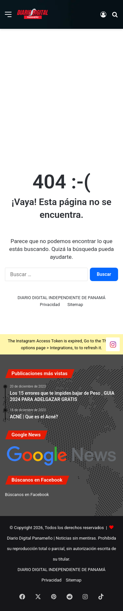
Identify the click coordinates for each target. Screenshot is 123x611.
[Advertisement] (61, 96)
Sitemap (75, 304)
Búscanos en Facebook (27, 494)
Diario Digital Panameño (29, 538)
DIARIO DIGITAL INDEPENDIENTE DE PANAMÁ (62, 297)
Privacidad (50, 304)
